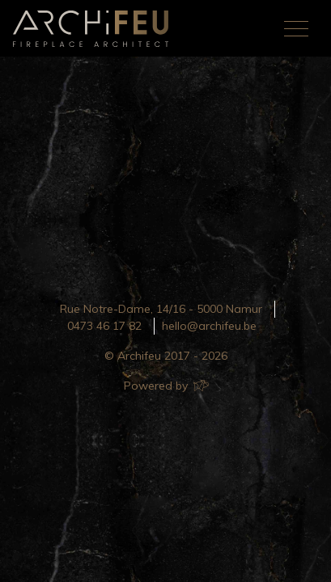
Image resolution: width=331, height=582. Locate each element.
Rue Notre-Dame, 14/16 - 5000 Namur (161, 309)
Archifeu (94, 29)
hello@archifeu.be (209, 325)
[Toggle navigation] (296, 28)
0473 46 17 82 (104, 325)
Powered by (165, 385)
